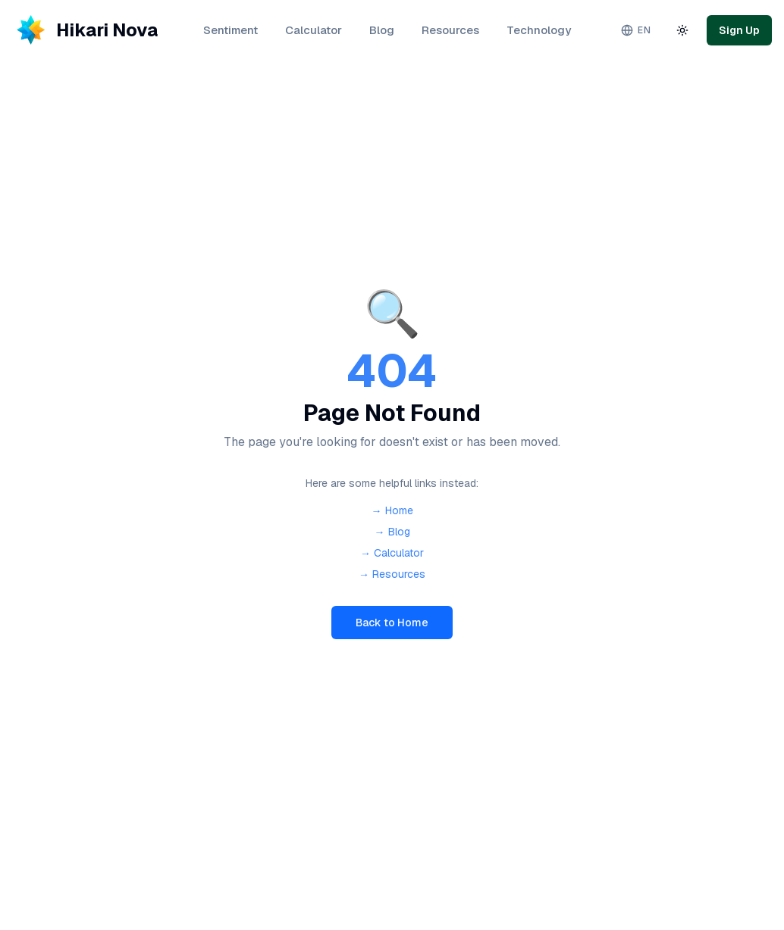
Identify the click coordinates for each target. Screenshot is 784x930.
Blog (381, 30)
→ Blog (392, 531)
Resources (450, 30)
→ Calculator (392, 553)
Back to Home (392, 622)
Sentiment (230, 30)
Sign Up (739, 30)
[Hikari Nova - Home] (85, 30)
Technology (538, 30)
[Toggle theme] (682, 30)
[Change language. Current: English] (635, 30)
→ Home (392, 510)
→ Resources (392, 574)
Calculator (313, 30)
